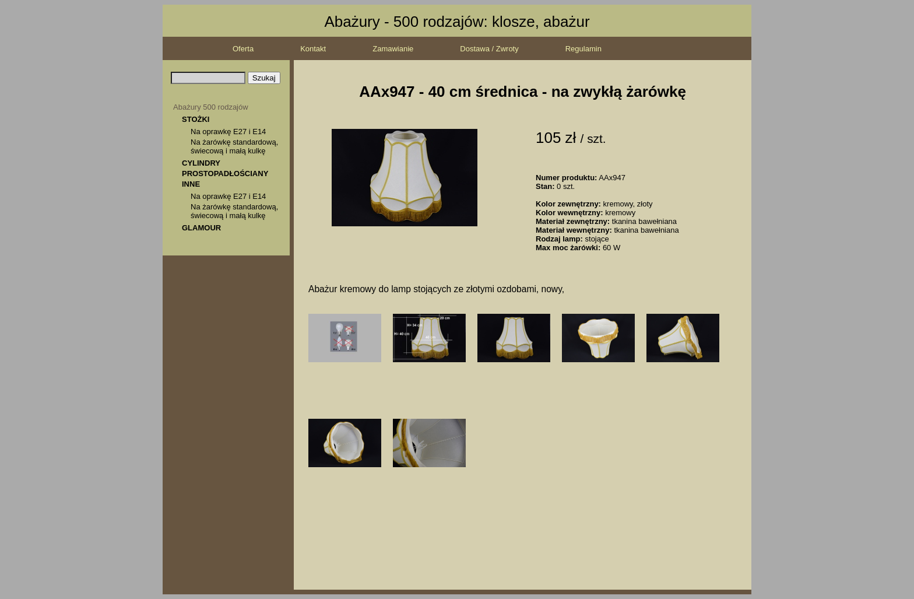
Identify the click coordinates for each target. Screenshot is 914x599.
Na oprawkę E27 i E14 (228, 131)
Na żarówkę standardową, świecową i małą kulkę (234, 146)
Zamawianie (392, 48)
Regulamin (583, 48)
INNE (191, 184)
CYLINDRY (201, 163)
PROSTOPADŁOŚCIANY (225, 173)
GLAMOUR (201, 227)
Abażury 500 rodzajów (210, 107)
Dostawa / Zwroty (489, 48)
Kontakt (313, 48)
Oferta (243, 48)
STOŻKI (195, 119)
